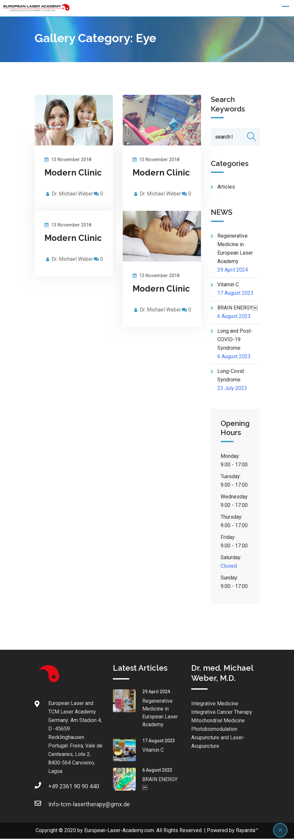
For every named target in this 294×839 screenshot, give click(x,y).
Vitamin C (228, 285)
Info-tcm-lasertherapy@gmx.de (54, 804)
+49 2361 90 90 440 (54, 786)
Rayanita (245, 831)
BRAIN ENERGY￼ (237, 308)
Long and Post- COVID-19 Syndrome (235, 339)
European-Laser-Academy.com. (119, 831)
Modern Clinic (73, 172)
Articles (226, 187)
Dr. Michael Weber (72, 194)
